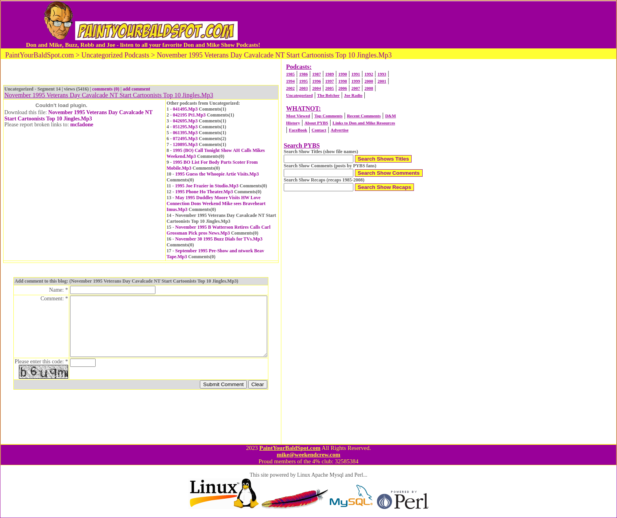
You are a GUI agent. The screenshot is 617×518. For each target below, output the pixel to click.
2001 (381, 81)
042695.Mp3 (185, 121)
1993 (381, 74)
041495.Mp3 (185, 109)
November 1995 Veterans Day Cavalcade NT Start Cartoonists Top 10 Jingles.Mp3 (78, 115)
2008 (368, 88)
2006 (342, 88)
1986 (303, 74)
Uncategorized (299, 95)
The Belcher (328, 95)
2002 (290, 88)
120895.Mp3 (185, 144)
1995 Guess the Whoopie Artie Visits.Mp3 (217, 174)
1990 (342, 74)
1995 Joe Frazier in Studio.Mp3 (206, 186)
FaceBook (298, 130)
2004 (316, 88)
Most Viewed (298, 115)
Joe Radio (353, 95)
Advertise (339, 130)
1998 (342, 81)
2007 (355, 88)
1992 (368, 74)
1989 (329, 74)
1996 (316, 81)
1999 (355, 81)
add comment (136, 89)
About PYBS (316, 122)
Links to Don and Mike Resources (364, 122)
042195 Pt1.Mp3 (189, 115)
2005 (329, 88)
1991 (355, 74)
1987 (316, 74)
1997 (329, 81)
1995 (303, 81)
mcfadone (81, 125)
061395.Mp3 (185, 132)
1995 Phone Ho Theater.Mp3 (204, 191)
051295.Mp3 (185, 127)
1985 (290, 74)
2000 (368, 81)
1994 (290, 81)
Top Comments (328, 115)
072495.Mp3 (185, 138)
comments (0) (105, 89)
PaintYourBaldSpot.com (289, 448)
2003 (303, 88)
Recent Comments (364, 115)
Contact (319, 130)
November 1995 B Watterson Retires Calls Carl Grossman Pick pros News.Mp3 (218, 230)
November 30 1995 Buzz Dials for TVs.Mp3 (218, 239)
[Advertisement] (424, 25)
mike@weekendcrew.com (308, 454)
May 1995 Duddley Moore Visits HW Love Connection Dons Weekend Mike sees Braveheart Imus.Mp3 (215, 203)
